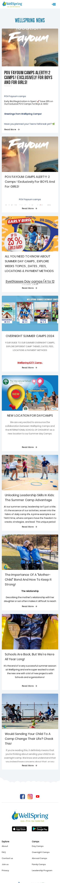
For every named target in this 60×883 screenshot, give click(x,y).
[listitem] (15, 846)
